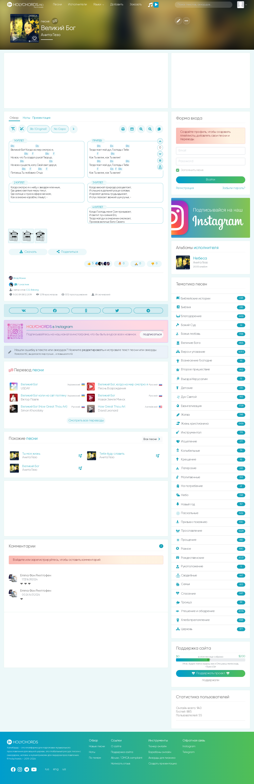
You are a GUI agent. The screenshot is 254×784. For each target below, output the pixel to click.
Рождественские (210, 558)
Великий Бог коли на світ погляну (43, 395)
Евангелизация (210, 406)
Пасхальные (210, 513)
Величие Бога (210, 343)
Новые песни (97, 746)
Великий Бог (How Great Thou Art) (44, 406)
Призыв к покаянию (210, 522)
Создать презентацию (162, 763)
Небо (210, 495)
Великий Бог (106, 395)
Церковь (210, 629)
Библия (210, 307)
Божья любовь (210, 334)
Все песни (152, 439)
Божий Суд (210, 325)
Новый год (210, 504)
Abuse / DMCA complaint (126, 757)
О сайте (116, 746)
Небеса (200, 258)
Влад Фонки (17, 278)
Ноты (27, 117)
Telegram (188, 752)
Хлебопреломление (210, 620)
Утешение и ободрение (210, 611)
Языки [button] (97, 4)
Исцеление (210, 442)
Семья (210, 584)
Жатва (210, 415)
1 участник (21, 284)
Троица (210, 602)
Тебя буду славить (111, 453)
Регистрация (185, 188)
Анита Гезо (50, 35)
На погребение (210, 486)
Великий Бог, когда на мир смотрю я (123, 384)
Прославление (210, 531)
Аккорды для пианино (161, 757)
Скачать (28, 252)
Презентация (41, 117)
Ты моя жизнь (31, 453)
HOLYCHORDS (39, 327)
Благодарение (210, 316)
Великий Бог (29, 384)
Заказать (136, 4)
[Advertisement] (86, 80)
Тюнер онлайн (157, 746)
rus (47, 769)
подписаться (152, 334)
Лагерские (210, 468)
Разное (210, 549)
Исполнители (77, 4)
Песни (57, 4)
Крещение (210, 460)
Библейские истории (210, 298)
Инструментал (210, 433)
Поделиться (67, 252)
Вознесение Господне (210, 361)
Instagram (189, 746)
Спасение (210, 594)
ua (64, 769)
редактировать (93, 350)
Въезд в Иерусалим (210, 379)
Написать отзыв (120, 763)
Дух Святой (210, 397)
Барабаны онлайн (159, 752)
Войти (210, 179)
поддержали (210, 680)
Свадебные (210, 576)
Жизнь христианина (210, 424)
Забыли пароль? (233, 188)
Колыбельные (210, 451)
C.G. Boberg (32, 290)
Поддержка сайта (122, 752)
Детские (210, 388)
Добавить (116, 4)
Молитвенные (210, 477)
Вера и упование (210, 352)
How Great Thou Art (111, 406)
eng (56, 769)
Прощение (210, 540)
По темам (95, 757)
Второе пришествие (210, 370)
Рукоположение (210, 567)
